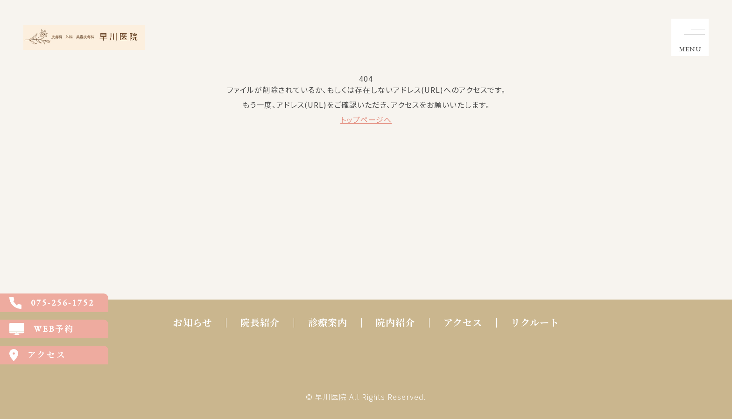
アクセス (462, 323)
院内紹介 (395, 323)
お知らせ (192, 323)
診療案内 (327, 323)
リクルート (535, 323)
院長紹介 (260, 323)
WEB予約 (42, 329)
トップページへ (366, 119)
